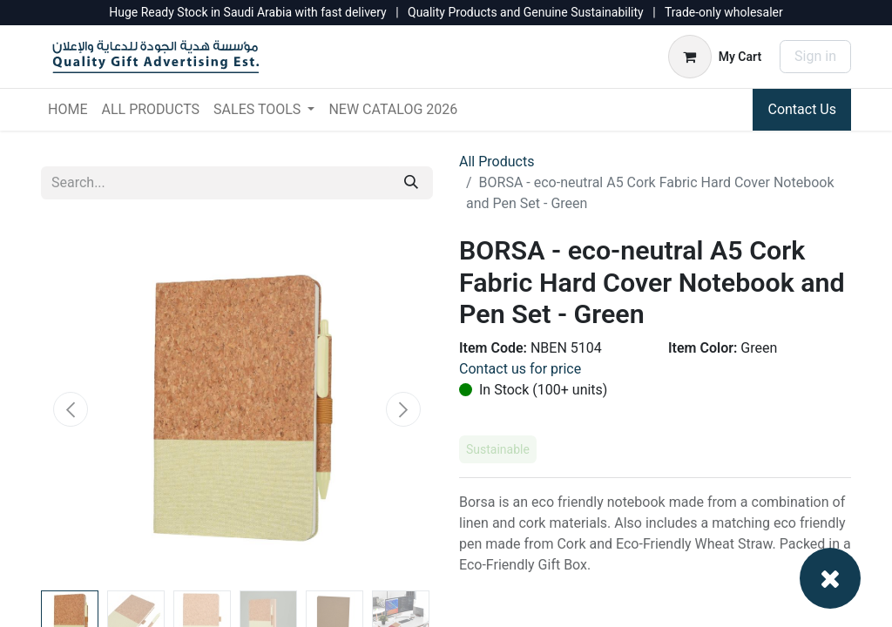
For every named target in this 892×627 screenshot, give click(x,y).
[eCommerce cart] (714, 56)
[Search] (411, 182)
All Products (496, 161)
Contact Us (801, 109)
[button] (70, 409)
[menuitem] (67, 109)
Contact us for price (520, 369)
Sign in (815, 56)
